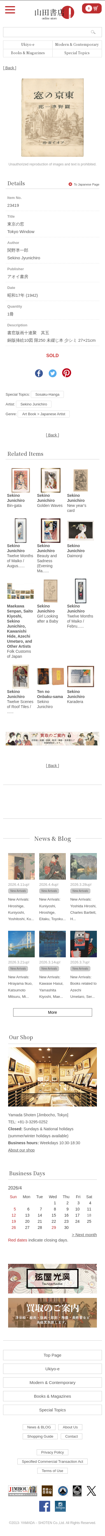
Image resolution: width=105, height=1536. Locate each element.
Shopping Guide (40, 1436)
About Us (70, 1427)
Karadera (76, 696)
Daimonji (76, 550)
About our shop (21, 1150)
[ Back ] (9, 68)
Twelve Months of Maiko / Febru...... (80, 616)
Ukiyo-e (27, 44)
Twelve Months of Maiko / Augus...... (20, 555)
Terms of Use (52, 1471)
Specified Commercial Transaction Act (52, 1461)
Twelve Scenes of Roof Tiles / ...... (20, 701)
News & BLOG (39, 1427)
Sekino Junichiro (33, 404)
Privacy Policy (52, 1452)
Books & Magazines (28, 52)
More (52, 1012)
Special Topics (77, 52)
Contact (71, 1436)
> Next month (84, 1234)
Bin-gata (16, 500)
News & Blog (52, 838)
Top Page (52, 1355)
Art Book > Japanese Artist (43, 414)
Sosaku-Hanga (47, 394)
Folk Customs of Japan (20, 631)
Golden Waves (49, 500)
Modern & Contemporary (77, 44)
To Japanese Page (84, 184)
